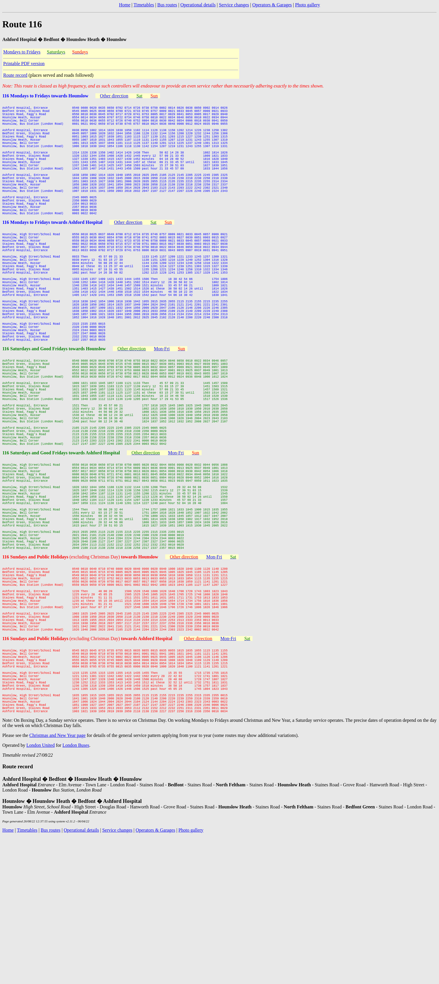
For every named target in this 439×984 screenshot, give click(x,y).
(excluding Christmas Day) (114, 666)
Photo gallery (307, 4)
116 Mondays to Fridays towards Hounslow (45, 95)
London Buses (76, 891)
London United (40, 891)
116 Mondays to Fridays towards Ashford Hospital (52, 252)
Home (124, 4)
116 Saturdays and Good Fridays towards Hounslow (54, 409)
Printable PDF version (24, 63)
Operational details (198, 4)
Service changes (234, 4)
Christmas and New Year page (57, 881)
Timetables (144, 4)
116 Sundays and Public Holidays (36, 666)
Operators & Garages (272, 4)
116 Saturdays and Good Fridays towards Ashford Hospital (61, 538)
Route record (15, 75)
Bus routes (167, 4)
